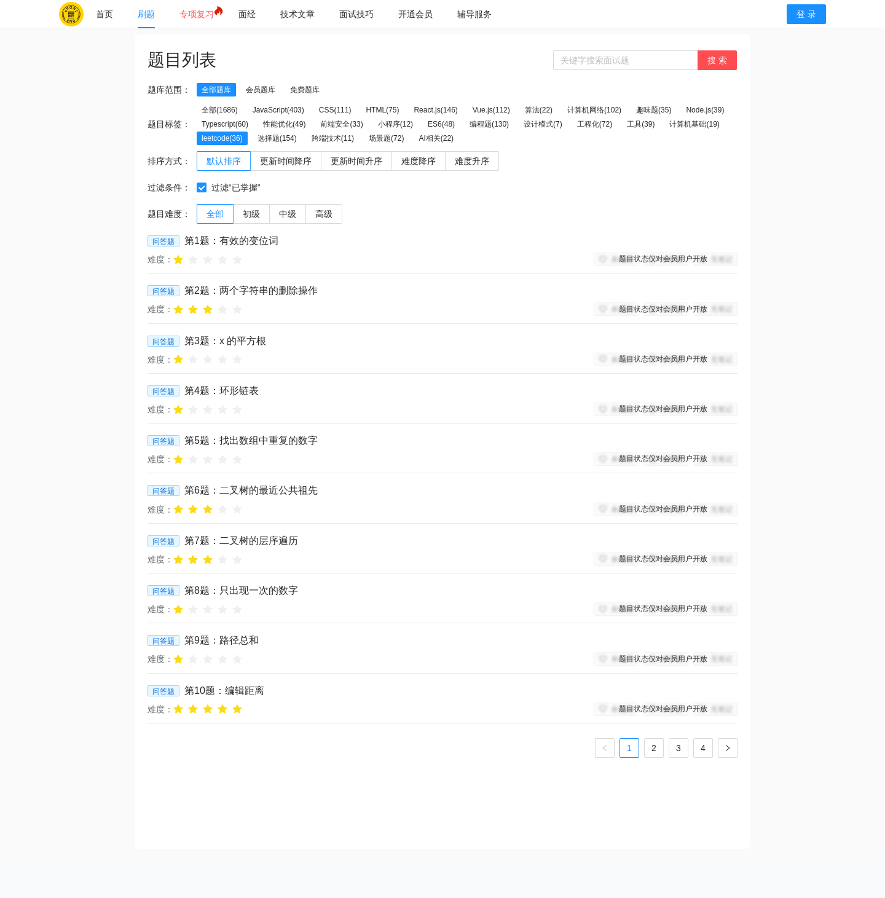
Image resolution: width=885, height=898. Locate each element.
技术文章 (297, 14)
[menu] (429, 14)
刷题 (146, 14)
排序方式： (169, 161)
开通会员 (415, 14)
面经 (247, 14)
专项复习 (196, 14)
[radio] (178, 259)
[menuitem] (104, 14)
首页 (104, 14)
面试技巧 (356, 14)
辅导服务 (474, 14)
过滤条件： (169, 187)
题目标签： (169, 124)
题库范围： (169, 90)
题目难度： (169, 214)
